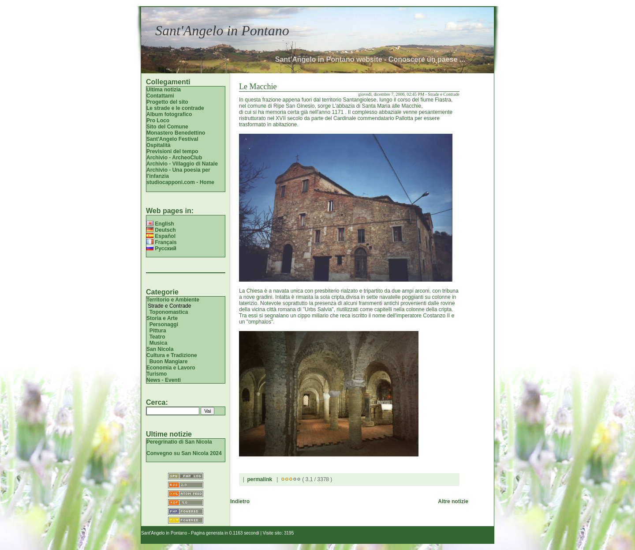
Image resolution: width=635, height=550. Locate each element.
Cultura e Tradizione (171, 355)
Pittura (157, 331)
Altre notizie (453, 501)
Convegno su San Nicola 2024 (184, 453)
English (160, 224)
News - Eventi (163, 380)
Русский (161, 248)
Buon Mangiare (168, 361)
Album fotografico (169, 114)
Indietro (240, 501)
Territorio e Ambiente (172, 300)
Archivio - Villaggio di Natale (182, 164)
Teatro (157, 337)
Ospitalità (158, 145)
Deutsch (161, 230)
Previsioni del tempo (172, 151)
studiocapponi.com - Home (180, 182)
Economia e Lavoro (170, 368)
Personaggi (163, 324)
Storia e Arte (162, 318)
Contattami (160, 96)
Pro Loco (157, 120)
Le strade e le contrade (175, 108)
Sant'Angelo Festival (172, 139)
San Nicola (159, 349)
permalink (259, 479)
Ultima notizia (163, 90)
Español (161, 236)
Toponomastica (168, 312)
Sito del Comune (167, 127)
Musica (158, 343)
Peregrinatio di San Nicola (179, 442)
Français (161, 242)
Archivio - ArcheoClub (174, 157)
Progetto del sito (167, 102)
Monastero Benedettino (175, 133)
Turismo (156, 374)
